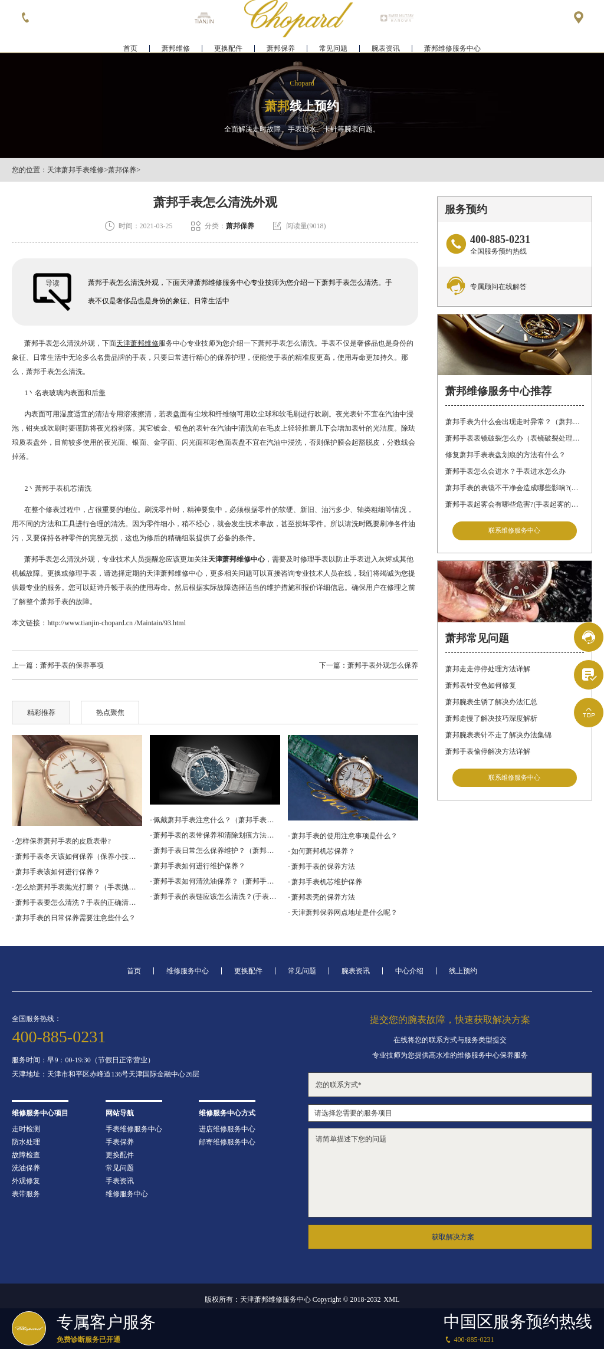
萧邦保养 (281, 44)
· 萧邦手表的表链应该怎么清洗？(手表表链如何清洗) (215, 896)
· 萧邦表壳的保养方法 (321, 897)
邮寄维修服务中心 (227, 1141)
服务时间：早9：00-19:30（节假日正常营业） (83, 1060)
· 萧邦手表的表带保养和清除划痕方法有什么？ (215, 835)
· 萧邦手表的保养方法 (321, 866)
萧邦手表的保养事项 (72, 665)
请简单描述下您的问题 (450, 1172)
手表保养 (120, 1141)
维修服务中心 (187, 970)
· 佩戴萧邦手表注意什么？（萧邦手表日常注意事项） (215, 820)
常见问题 (333, 44)
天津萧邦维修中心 (236, 559)
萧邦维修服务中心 (452, 44)
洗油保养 (26, 1167)
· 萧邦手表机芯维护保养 (325, 882)
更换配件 (228, 44)
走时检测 (26, 1129)
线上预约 (463, 970)
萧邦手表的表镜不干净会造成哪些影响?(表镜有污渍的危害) (514, 488)
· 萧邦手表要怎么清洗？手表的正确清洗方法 (77, 902)
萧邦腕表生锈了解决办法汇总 (491, 704)
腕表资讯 (386, 44)
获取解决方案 (453, 1237)
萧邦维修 (176, 44)
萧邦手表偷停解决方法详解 (487, 754)
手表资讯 (120, 1180)
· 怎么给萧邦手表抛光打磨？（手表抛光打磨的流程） (77, 887)
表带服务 (26, 1193)
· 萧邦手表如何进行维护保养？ (197, 866)
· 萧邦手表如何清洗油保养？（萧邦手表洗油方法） (215, 881)
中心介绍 (409, 970)
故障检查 (26, 1154)
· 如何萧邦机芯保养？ (321, 851)
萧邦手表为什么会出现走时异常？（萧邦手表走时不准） (514, 422)
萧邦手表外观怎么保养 (382, 665)
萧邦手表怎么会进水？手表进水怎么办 (505, 471)
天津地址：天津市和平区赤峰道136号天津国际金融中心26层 (105, 1074)
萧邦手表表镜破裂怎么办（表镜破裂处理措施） (514, 438)
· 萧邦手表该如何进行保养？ (56, 872)
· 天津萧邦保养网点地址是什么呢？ (343, 912)
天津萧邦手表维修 (75, 169)
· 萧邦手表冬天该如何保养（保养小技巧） (77, 856)
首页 (130, 44)
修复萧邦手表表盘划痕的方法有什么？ (505, 455)
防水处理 (26, 1141)
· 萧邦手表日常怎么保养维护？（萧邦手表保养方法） (215, 850)
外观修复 (26, 1180)
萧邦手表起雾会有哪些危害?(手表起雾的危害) (514, 504)
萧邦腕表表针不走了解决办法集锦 (498, 737)
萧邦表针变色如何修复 (480, 688)
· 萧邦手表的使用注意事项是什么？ (343, 836)
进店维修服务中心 (227, 1129)
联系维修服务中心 (514, 531)
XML (392, 1299)
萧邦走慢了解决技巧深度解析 (491, 721)
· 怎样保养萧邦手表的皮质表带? (61, 841)
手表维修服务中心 (134, 1129)
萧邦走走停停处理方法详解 (487, 671)
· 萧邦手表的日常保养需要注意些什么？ (74, 918)
